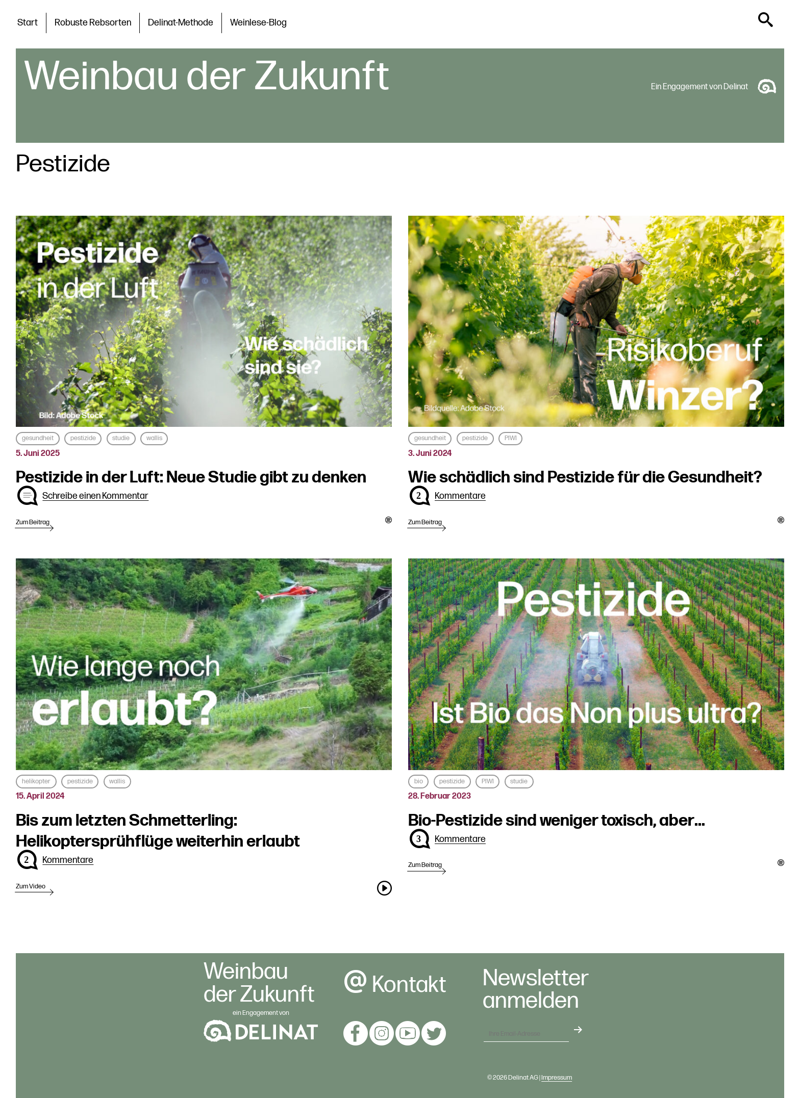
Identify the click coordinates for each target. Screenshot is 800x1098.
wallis (154, 438)
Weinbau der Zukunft (206, 77)
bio (418, 781)
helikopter (36, 781)
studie (121, 438)
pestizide (83, 438)
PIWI (511, 438)
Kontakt (394, 985)
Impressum (556, 1078)
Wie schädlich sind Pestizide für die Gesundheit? (585, 478)
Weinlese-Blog (258, 22)
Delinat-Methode (180, 22)
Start (27, 22)
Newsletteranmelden (536, 990)
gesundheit (38, 438)
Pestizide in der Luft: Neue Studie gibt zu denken (191, 478)
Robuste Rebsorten (93, 22)
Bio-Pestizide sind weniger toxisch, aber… (556, 821)
